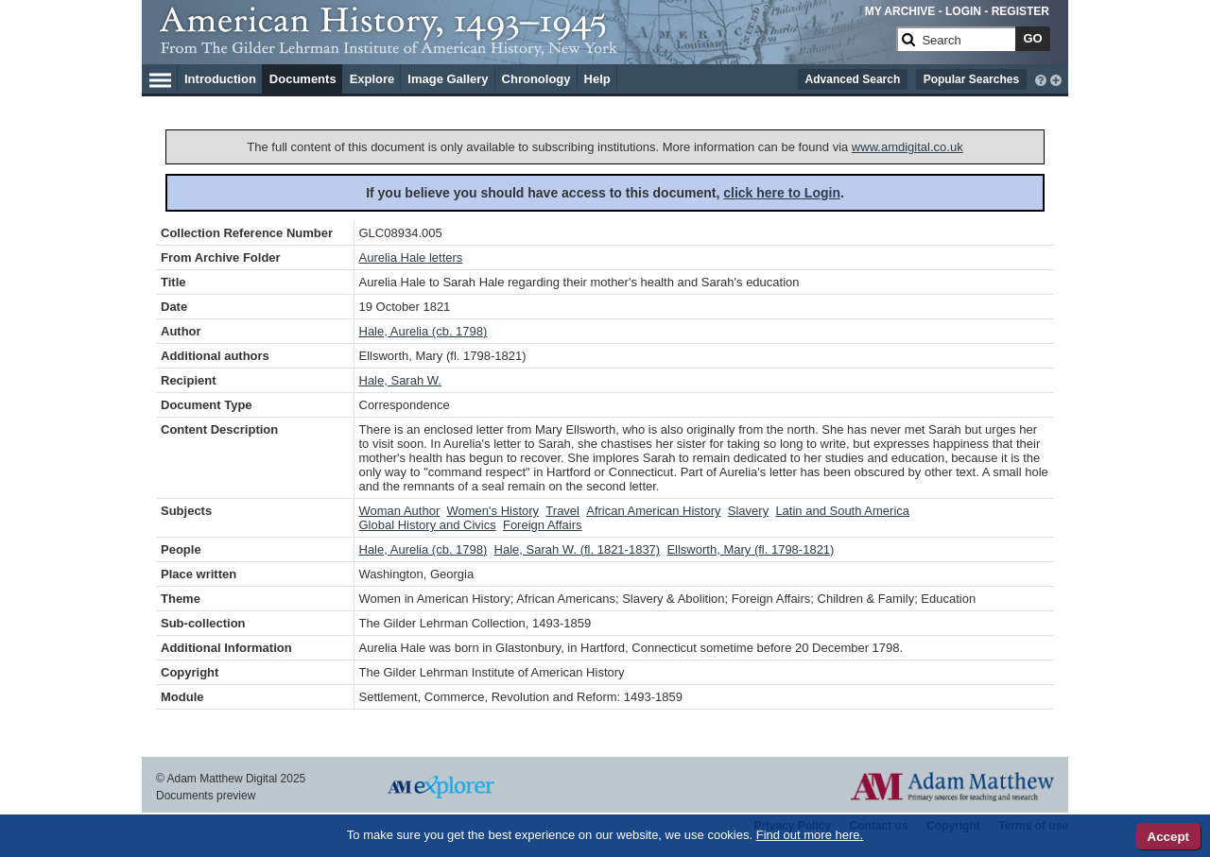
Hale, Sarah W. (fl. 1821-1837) (577, 549)
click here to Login (781, 192)
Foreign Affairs (542, 525)
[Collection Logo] (524, 46)
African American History (653, 511)
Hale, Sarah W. (400, 380)
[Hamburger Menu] (160, 77)
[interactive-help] (1040, 78)
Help (597, 79)
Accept (1168, 837)
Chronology (536, 79)
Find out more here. (809, 835)
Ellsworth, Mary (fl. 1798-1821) (750, 549)
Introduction (220, 79)
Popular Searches (971, 79)
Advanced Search (853, 79)
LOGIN (963, 11)
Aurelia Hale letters (411, 257)
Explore (372, 79)
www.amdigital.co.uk (907, 147)
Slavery (748, 511)
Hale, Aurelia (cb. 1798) (423, 331)
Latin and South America (842, 511)
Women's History (493, 511)
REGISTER (1020, 11)
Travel (562, 511)
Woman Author (400, 511)
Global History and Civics (427, 525)
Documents (303, 79)
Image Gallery (447, 79)
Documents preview (205, 795)
